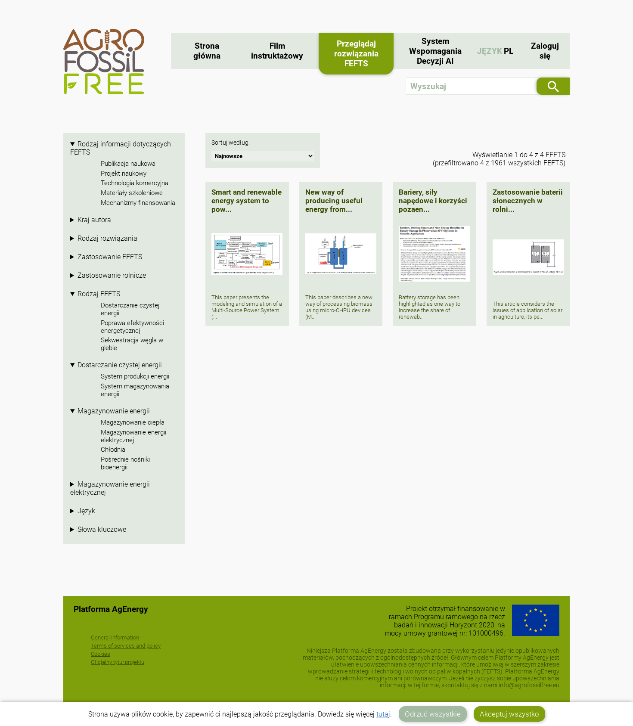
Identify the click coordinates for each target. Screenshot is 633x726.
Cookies (100, 654)
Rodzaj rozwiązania (107, 238)
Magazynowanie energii (114, 411)
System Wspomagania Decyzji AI (435, 51)
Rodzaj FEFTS (99, 294)
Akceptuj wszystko (509, 714)
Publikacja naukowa (128, 164)
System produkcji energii (135, 376)
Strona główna (206, 51)
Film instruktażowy (277, 51)
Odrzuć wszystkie (433, 714)
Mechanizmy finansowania (138, 203)
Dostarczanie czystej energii (130, 309)
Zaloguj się (545, 51)
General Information (115, 637)
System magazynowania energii (135, 390)
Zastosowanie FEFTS (110, 257)
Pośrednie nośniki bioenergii (125, 463)
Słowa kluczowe (102, 529)
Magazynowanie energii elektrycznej (133, 436)
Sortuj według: (230, 142)
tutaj (383, 714)
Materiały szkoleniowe (132, 193)
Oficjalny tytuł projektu (117, 662)
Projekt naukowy (123, 173)
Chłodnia (113, 449)
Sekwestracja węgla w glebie (132, 344)
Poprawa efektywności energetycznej (132, 327)
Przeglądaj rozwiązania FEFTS (356, 53)
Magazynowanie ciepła (132, 422)
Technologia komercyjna (134, 183)
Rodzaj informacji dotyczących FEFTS (120, 148)
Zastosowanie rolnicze (112, 275)
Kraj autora (94, 220)
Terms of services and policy (126, 645)
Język (86, 511)
